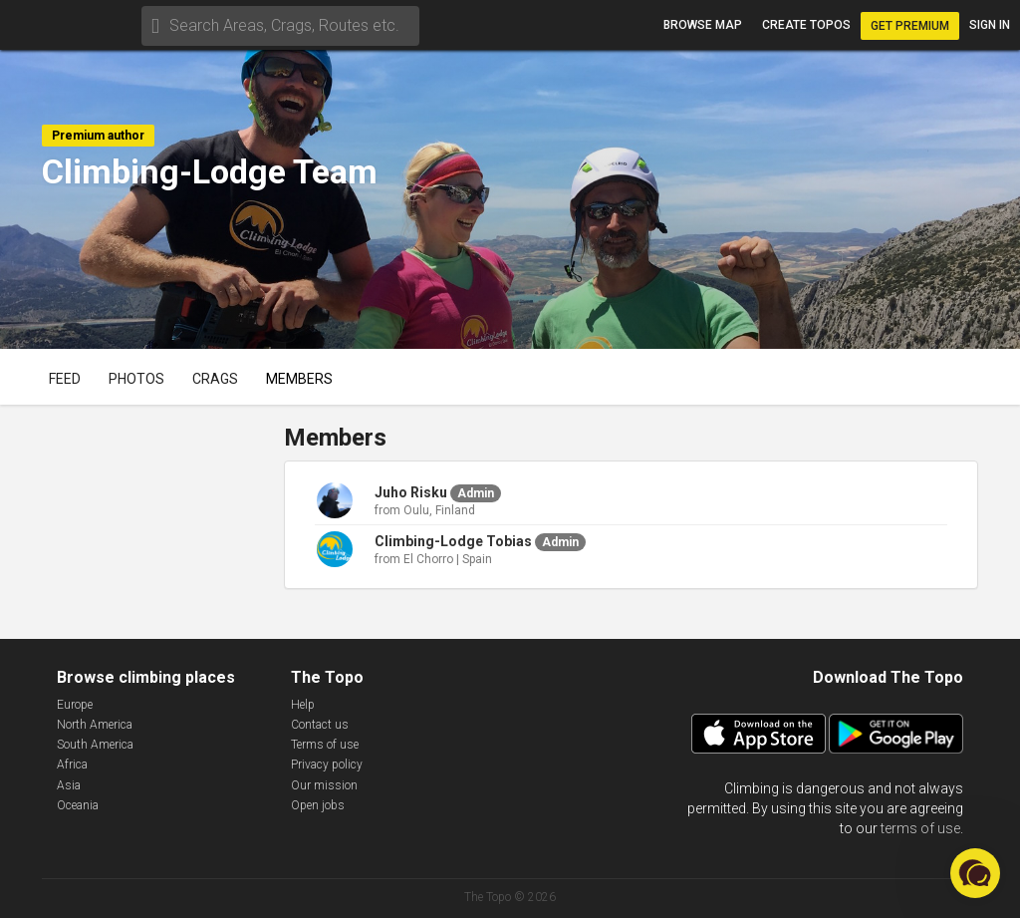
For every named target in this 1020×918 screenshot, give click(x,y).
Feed (65, 379)
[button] (975, 873)
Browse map (702, 25)
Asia (69, 785)
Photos (136, 379)
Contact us (320, 725)
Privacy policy (327, 764)
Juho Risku (411, 492)
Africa (72, 764)
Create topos (806, 25)
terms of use (920, 828)
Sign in (989, 25)
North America (94, 725)
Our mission (324, 785)
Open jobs (318, 805)
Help (303, 705)
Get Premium (910, 26)
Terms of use (325, 745)
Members (299, 379)
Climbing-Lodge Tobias (453, 541)
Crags (215, 379)
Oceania (78, 805)
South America (95, 745)
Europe (75, 705)
